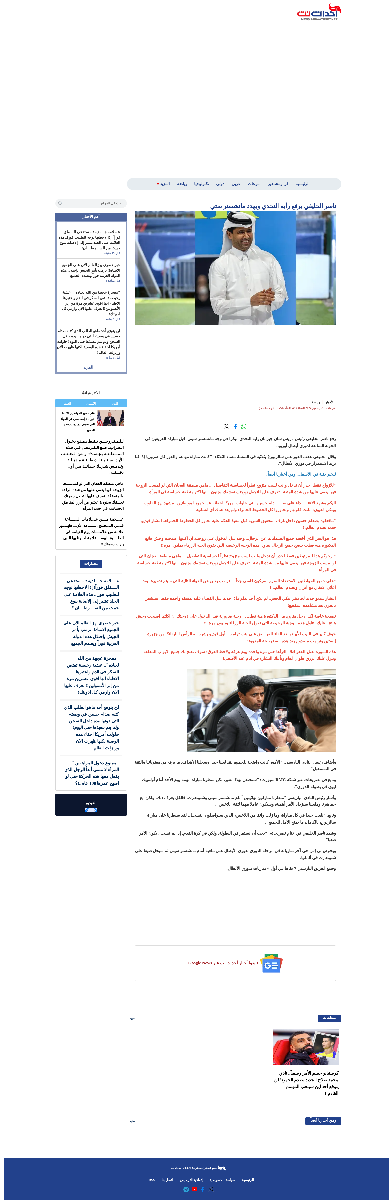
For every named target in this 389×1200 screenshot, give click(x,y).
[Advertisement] (302, 98)
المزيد (129, 1018)
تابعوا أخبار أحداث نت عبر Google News (219, 963)
